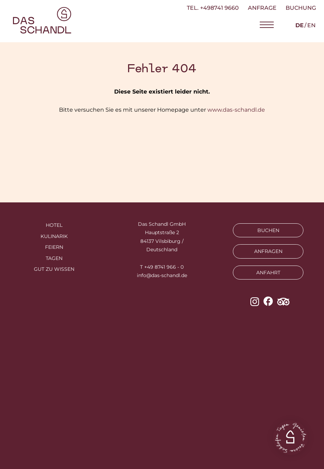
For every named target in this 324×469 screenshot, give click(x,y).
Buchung (301, 8)
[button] (267, 25)
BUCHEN (268, 230)
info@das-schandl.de (162, 275)
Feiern (54, 247)
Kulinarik (54, 236)
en (311, 25)
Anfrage (262, 8)
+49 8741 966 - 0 (164, 267)
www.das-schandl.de (236, 109)
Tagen (54, 258)
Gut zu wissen (54, 269)
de (299, 25)
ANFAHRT (268, 272)
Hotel (54, 225)
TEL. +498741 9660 (213, 8)
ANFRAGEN (268, 251)
